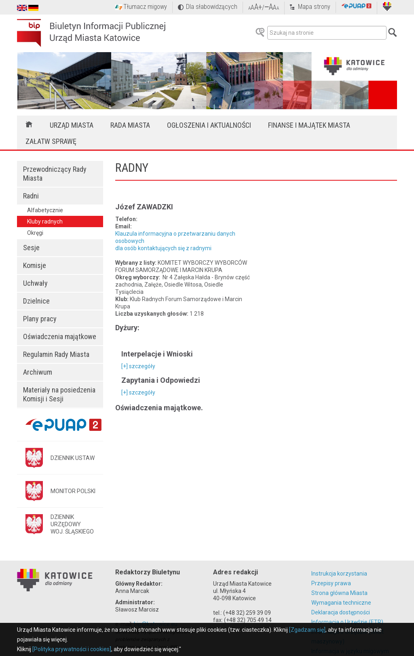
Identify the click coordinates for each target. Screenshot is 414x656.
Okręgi (35, 233)
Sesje (31, 247)
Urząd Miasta (71, 125)
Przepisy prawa (331, 583)
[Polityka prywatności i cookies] (71, 649)
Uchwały (35, 283)
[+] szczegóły (138, 366)
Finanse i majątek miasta (309, 125)
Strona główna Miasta (339, 593)
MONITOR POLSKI (73, 491)
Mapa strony (314, 7)
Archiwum (37, 372)
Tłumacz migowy (145, 7)
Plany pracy (40, 318)
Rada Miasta (130, 125)
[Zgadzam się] (307, 629)
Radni (31, 196)
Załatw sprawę (50, 141)
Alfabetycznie (45, 210)
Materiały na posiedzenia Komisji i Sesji (59, 394)
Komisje (34, 265)
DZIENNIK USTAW (73, 458)
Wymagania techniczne (341, 602)
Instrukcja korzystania (339, 573)
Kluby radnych (45, 221)
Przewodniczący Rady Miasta (55, 173)
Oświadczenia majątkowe (59, 336)
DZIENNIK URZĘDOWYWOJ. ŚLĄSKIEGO (72, 524)
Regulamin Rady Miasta (56, 354)
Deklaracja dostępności (340, 612)
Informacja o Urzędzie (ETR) (347, 622)
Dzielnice (36, 301)
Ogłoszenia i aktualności (209, 125)
